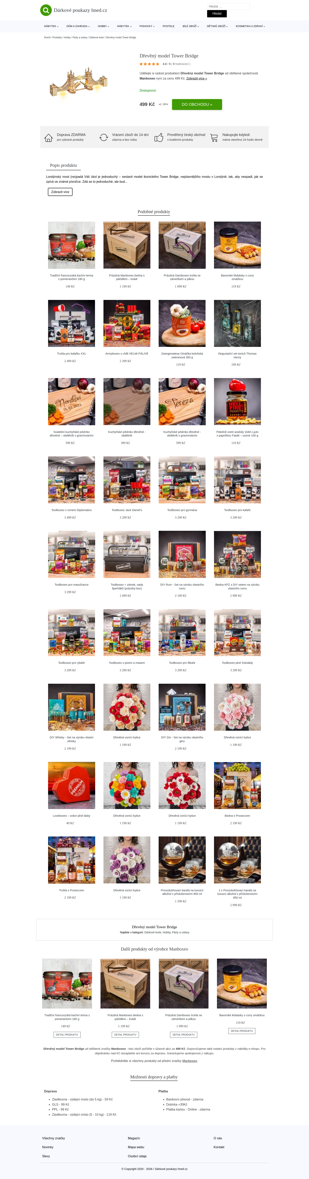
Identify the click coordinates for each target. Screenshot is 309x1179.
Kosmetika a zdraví (249, 26)
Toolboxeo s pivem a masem (127, 662)
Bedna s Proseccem (237, 815)
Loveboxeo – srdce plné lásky (71, 815)
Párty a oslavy (80, 37)
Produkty (57, 37)
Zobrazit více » (196, 78)
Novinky (47, 1147)
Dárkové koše (96, 37)
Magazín (134, 1138)
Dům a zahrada (76, 26)
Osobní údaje (137, 1156)
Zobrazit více (60, 192)
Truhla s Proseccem (71, 890)
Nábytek (50, 26)
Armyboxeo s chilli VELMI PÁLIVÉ (126, 353)
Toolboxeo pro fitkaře (182, 662)
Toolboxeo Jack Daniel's (127, 510)
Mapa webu (136, 1147)
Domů (47, 37)
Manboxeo (147, 78)
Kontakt (219, 1147)
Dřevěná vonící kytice (127, 737)
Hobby (102, 26)
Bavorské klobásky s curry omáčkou (242, 1015)
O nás (218, 1138)
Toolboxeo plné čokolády (237, 662)
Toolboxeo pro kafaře (237, 510)
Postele (168, 26)
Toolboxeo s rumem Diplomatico (71, 510)
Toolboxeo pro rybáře (71, 662)
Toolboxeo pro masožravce (71, 584)
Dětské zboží (216, 26)
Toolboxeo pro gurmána (182, 510)
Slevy (46, 1156)
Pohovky (146, 26)
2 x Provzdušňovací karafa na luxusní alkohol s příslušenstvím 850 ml (237, 894)
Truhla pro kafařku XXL (71, 353)
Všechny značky (53, 1138)
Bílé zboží (189, 26)
